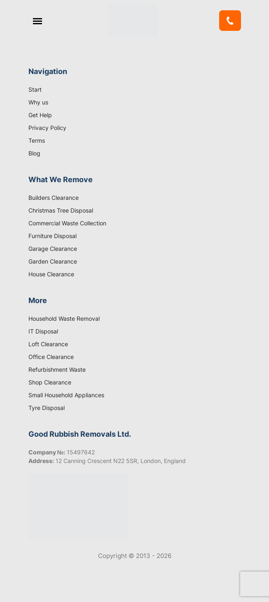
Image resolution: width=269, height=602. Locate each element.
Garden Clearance (52, 261)
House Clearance (51, 274)
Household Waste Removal (64, 318)
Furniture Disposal (52, 235)
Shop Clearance (49, 382)
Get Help (40, 114)
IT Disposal (43, 331)
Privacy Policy (47, 127)
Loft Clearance (48, 343)
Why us (38, 102)
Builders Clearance (53, 197)
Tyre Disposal (46, 407)
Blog (34, 153)
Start (35, 89)
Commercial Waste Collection (67, 223)
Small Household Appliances (66, 394)
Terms (36, 140)
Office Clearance (51, 356)
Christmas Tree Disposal (60, 210)
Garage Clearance (52, 248)
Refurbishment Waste (57, 369)
